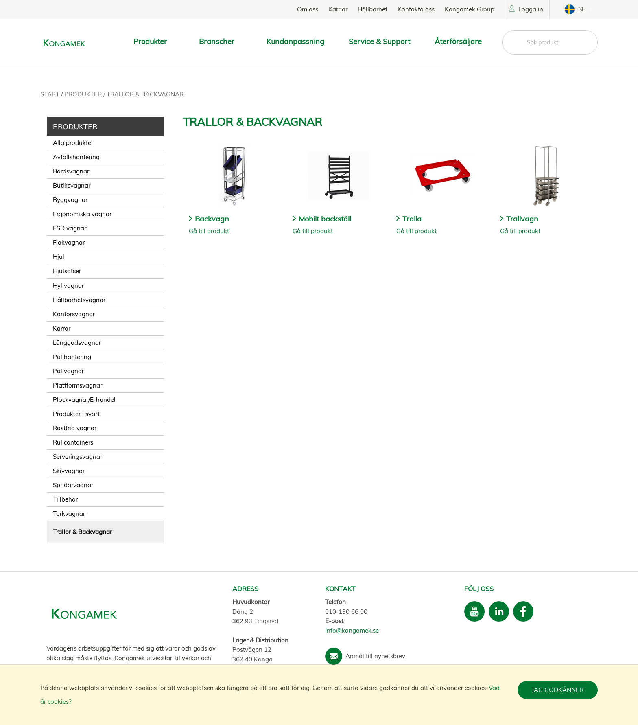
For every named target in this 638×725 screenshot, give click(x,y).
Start (50, 94)
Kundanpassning (295, 41)
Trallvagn (522, 218)
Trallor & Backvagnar (145, 94)
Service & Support (379, 41)
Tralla (412, 218)
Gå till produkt (209, 231)
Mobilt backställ (325, 218)
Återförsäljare (458, 41)
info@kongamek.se (352, 630)
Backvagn (212, 218)
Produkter (83, 94)
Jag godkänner (557, 690)
